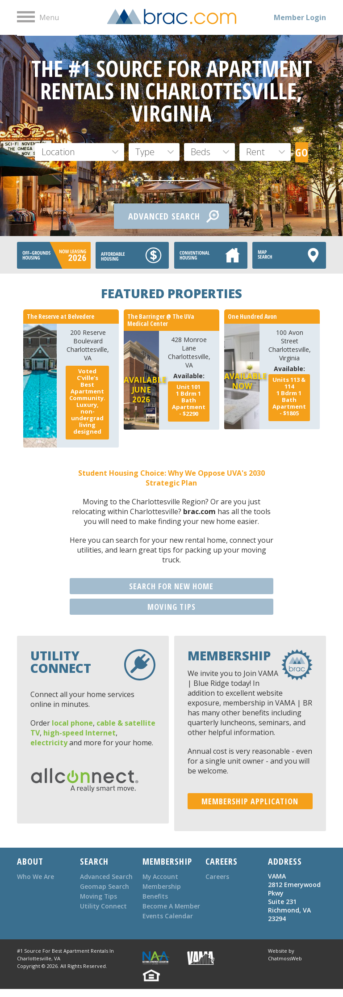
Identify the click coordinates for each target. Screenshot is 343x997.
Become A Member (157, 911)
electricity (48, 743)
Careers (217, 876)
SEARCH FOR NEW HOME (171, 586)
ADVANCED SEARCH (173, 216)
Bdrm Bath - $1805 (289, 396)
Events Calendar (167, 925)
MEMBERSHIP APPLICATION (249, 801)
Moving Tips (99, 896)
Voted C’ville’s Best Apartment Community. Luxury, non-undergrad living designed (87, 401)
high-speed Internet (79, 733)
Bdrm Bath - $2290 (188, 400)
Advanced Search (106, 876)
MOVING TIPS (171, 606)
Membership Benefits (161, 891)
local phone (72, 723)
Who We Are (35, 876)
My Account (160, 876)
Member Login (300, 17)
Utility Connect (103, 906)
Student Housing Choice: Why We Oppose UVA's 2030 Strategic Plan (171, 478)
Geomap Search (104, 886)
